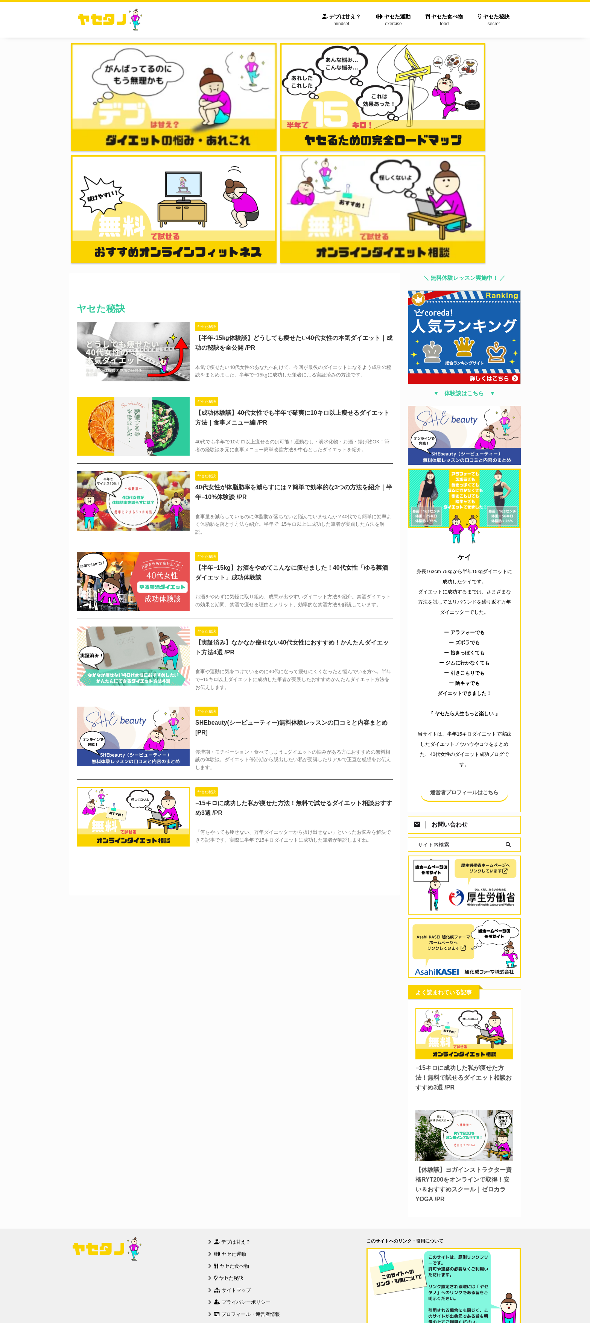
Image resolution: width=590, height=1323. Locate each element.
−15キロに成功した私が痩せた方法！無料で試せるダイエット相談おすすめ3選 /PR (463, 915)
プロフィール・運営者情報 (247, 1152)
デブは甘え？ (341, 21)
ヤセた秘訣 (493, 21)
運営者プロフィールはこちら (464, 630)
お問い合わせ (232, 1164)
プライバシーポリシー (242, 1139)
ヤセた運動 (393, 21)
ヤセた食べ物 (444, 21)
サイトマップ (232, 1127)
